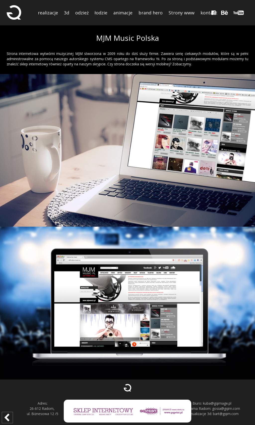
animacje (122, 13)
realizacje (48, 13)
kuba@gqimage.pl (217, 403)
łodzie (101, 13)
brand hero (150, 13)
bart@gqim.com (226, 413)
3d (66, 13)
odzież (82, 13)
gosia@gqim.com (226, 408)
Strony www (181, 13)
